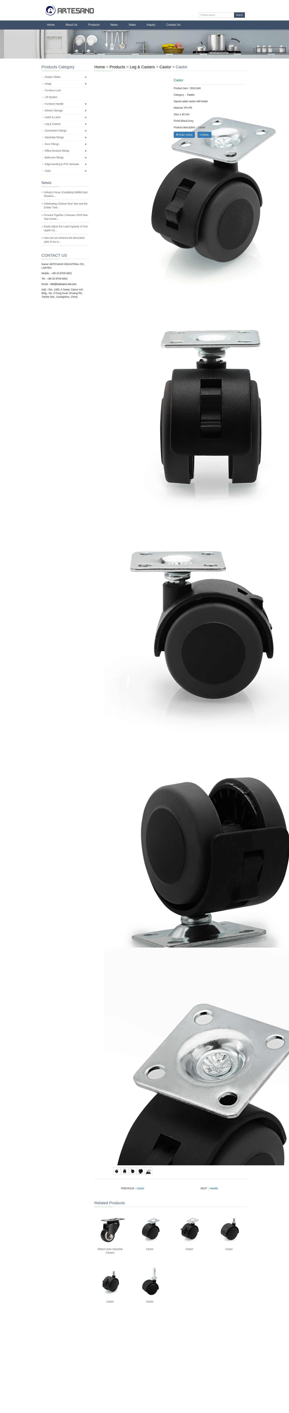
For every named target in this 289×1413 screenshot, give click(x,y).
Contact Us (173, 24)
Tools (48, 170)
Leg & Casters (143, 67)
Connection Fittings (56, 130)
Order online (184, 134)
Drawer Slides (53, 77)
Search (239, 15)
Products (94, 24)
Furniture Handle (54, 103)
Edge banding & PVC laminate (62, 164)
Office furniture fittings (57, 150)
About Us (71, 24)
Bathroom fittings (54, 157)
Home (51, 24)
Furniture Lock (53, 90)
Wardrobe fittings (54, 137)
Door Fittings (52, 144)
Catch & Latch (53, 117)
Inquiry (151, 24)
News (114, 24)
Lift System (51, 97)
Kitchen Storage (54, 110)
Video (132, 24)
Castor (165, 67)
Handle (214, 1188)
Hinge (48, 83)
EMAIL (204, 134)
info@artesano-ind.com (63, 284)
